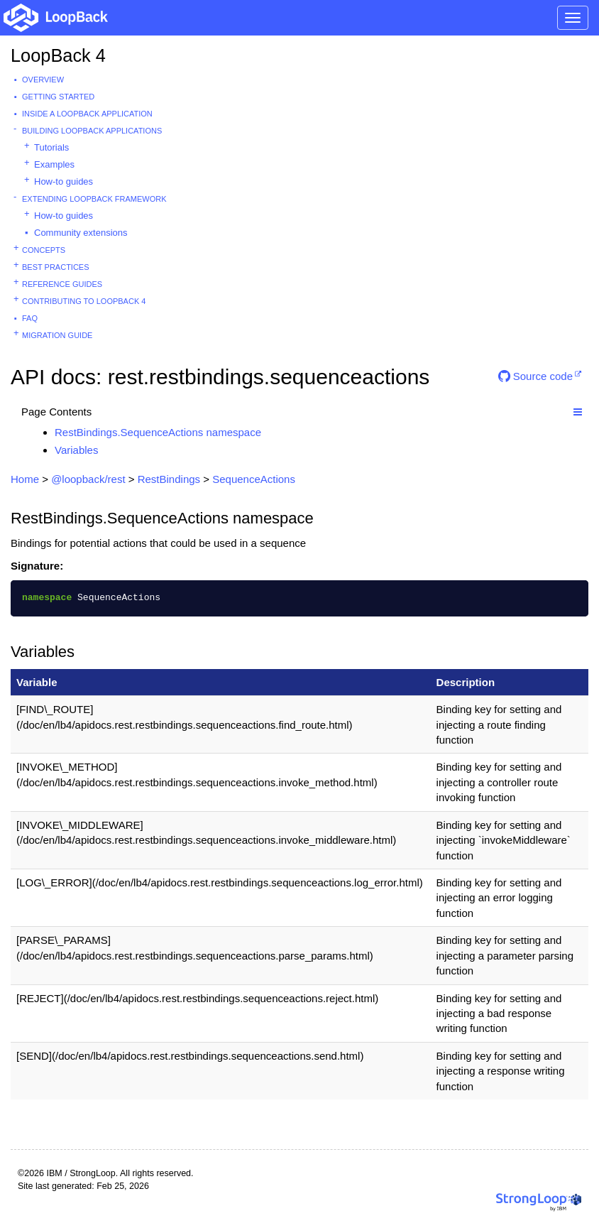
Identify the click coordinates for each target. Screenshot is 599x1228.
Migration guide (57, 335)
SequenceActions (253, 479)
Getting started (58, 96)
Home (25, 479)
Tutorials (51, 147)
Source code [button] (535, 376)
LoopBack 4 (58, 55)
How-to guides (63, 181)
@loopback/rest (88, 479)
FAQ (30, 318)
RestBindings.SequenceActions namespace (158, 432)
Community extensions (81, 232)
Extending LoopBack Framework (94, 199)
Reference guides (62, 284)
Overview (43, 79)
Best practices (55, 267)
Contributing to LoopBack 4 (83, 301)
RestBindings (169, 479)
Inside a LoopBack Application (87, 113)
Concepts (43, 250)
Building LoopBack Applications (92, 130)
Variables (76, 450)
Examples (54, 164)
